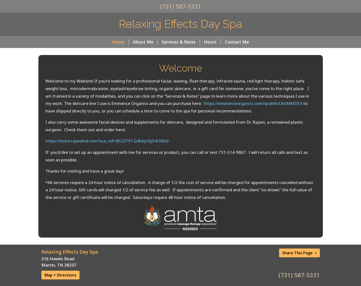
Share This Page (298, 253)
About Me (145, 42)
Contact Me (237, 42)
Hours (212, 42)
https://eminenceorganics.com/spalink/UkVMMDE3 (253, 103)
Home (120, 42)
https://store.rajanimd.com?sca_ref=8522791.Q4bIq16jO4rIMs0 (107, 141)
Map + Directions (60, 275)
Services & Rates (181, 42)
